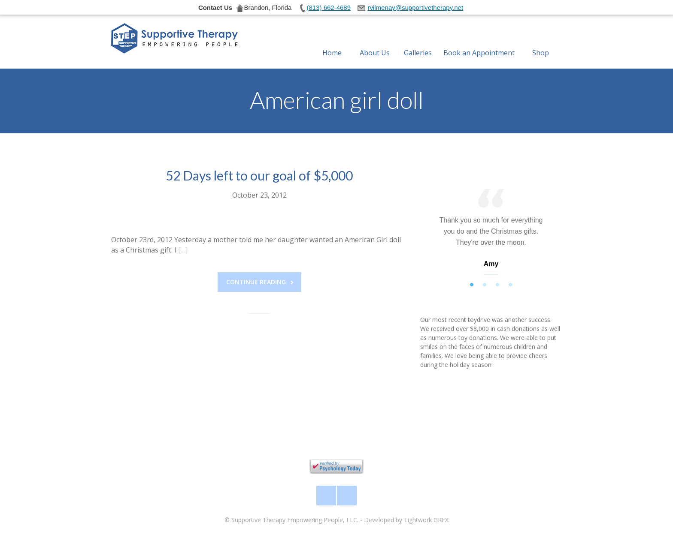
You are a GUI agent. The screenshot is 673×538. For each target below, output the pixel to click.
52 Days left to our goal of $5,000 (259, 175)
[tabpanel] (491, 234)
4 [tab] (510, 285)
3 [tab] (497, 285)
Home (332, 42)
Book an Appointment (479, 42)
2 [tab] (484, 285)
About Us (375, 42)
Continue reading (259, 282)
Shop (540, 42)
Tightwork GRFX (426, 520)
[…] (183, 250)
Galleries (418, 42)
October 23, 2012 (259, 195)
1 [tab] (471, 285)
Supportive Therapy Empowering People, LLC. (294, 520)
